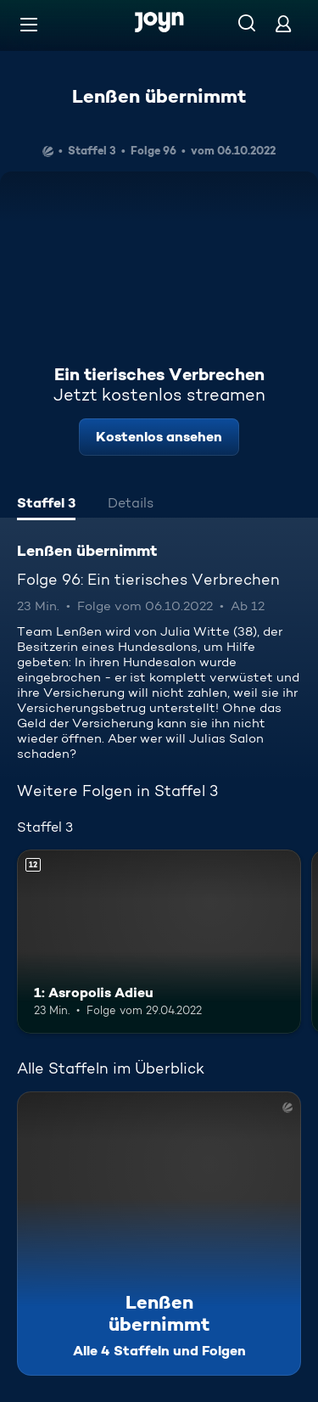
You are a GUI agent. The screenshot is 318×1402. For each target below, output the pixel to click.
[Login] (283, 23)
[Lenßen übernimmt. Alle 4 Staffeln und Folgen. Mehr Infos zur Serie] (159, 1233)
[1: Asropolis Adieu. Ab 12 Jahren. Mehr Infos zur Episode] (159, 942)
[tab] (46, 505)
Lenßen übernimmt (159, 96)
